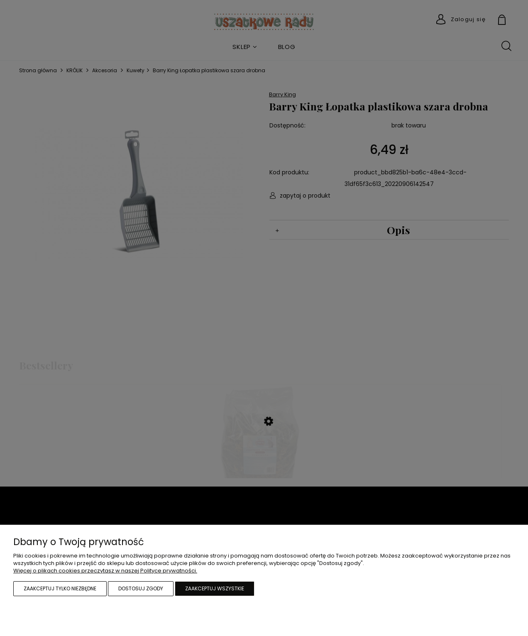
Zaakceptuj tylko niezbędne (60, 588)
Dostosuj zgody (140, 588)
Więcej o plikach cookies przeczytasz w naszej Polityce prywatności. (105, 571)
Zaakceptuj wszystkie (214, 588)
